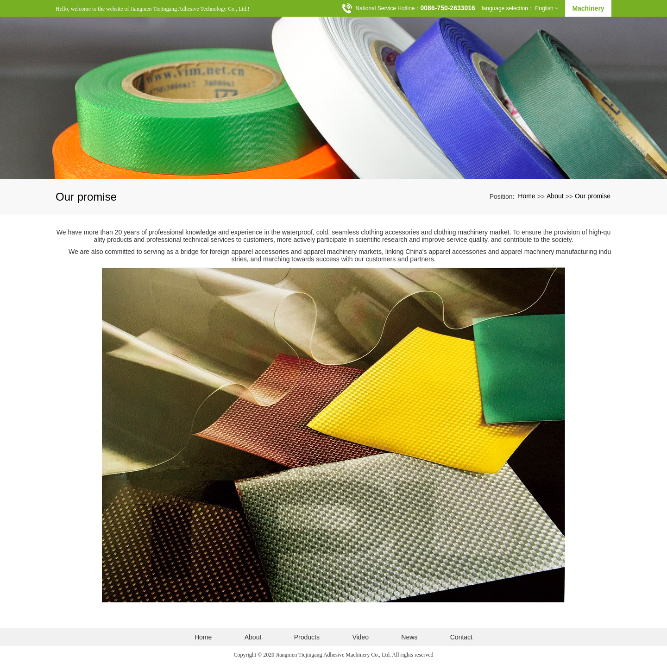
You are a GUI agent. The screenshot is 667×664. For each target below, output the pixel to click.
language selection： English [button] (520, 8)
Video (360, 637)
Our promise (592, 196)
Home (526, 196)
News (409, 637)
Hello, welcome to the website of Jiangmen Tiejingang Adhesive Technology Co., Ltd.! (153, 9)
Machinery (588, 8)
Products (307, 637)
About (555, 196)
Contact (461, 637)
